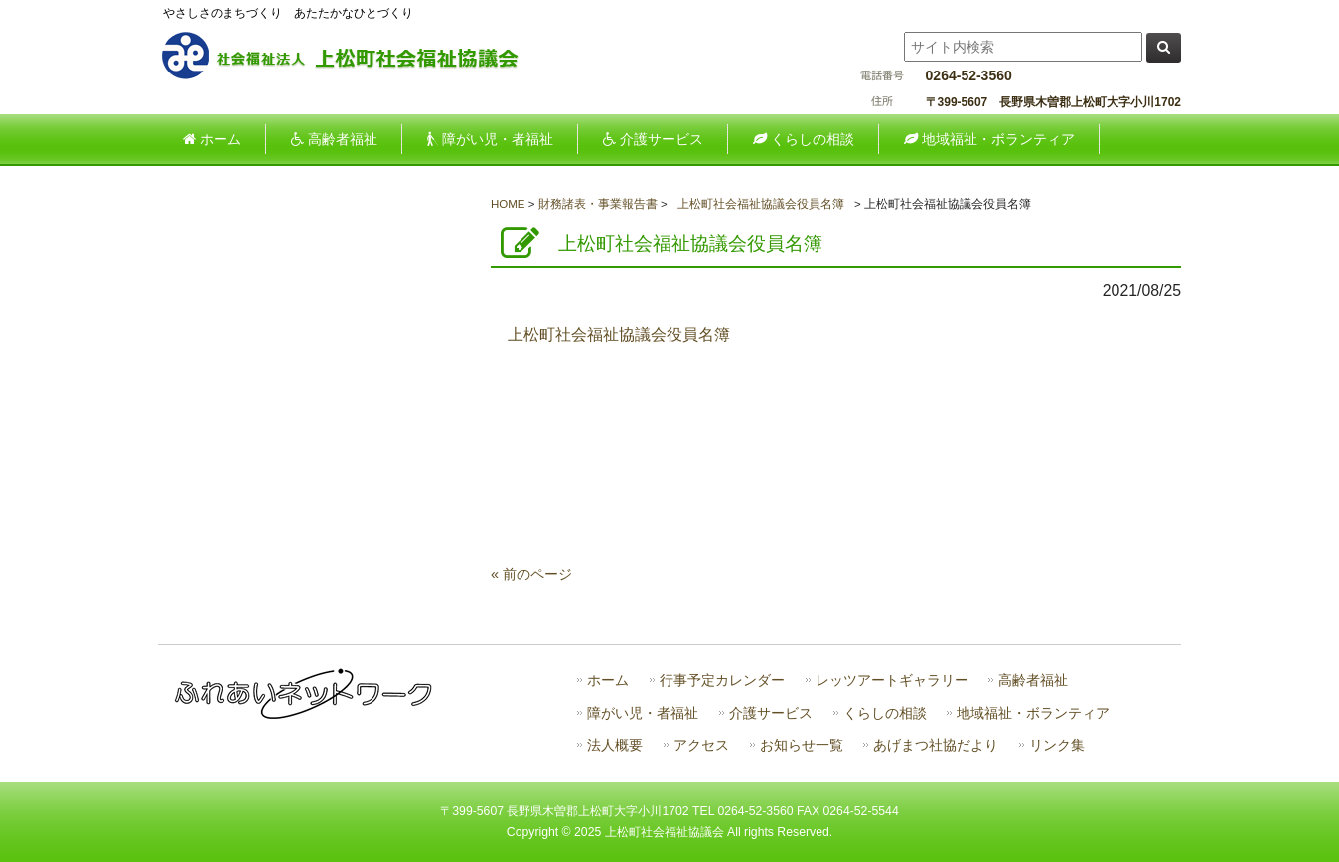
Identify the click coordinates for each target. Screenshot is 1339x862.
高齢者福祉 (1033, 680)
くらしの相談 (885, 713)
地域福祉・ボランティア (1033, 713)
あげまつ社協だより (935, 745)
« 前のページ (531, 574)
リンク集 (1057, 745)
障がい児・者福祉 (642, 713)
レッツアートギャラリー (892, 680)
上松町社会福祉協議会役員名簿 (619, 334)
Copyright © (540, 832)
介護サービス (771, 713)
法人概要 (615, 745)
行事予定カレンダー (722, 680)
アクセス (701, 745)
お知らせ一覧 (801, 745)
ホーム (608, 680)
